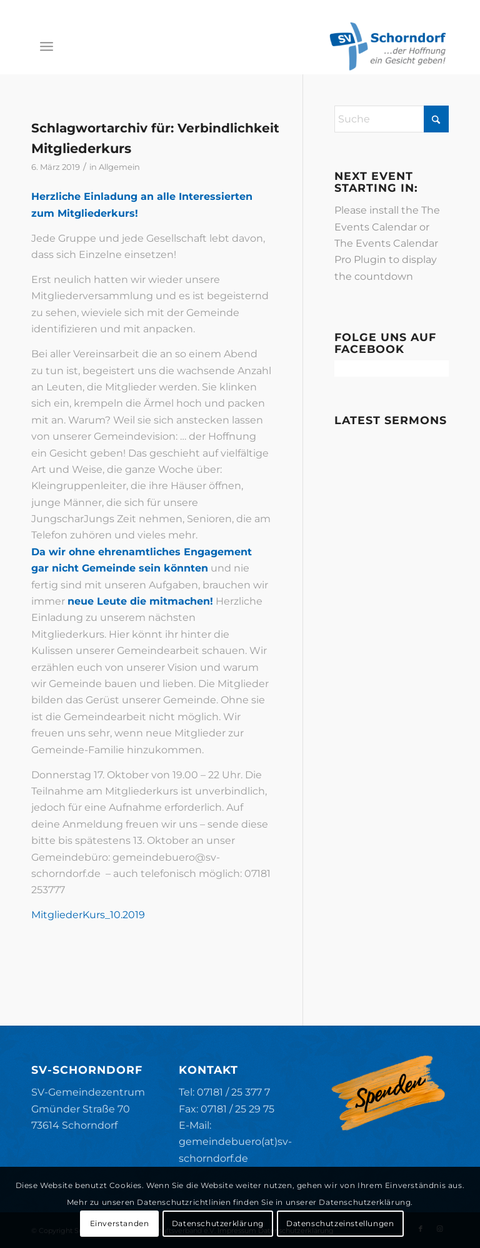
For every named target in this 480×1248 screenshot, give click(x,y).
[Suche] (391, 119)
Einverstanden (119, 1223)
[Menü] (46, 46)
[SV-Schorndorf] (387, 46)
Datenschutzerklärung (218, 1223)
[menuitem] (46, 46)
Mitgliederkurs (81, 148)
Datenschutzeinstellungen (340, 1223)
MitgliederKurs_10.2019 (88, 915)
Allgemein (119, 167)
